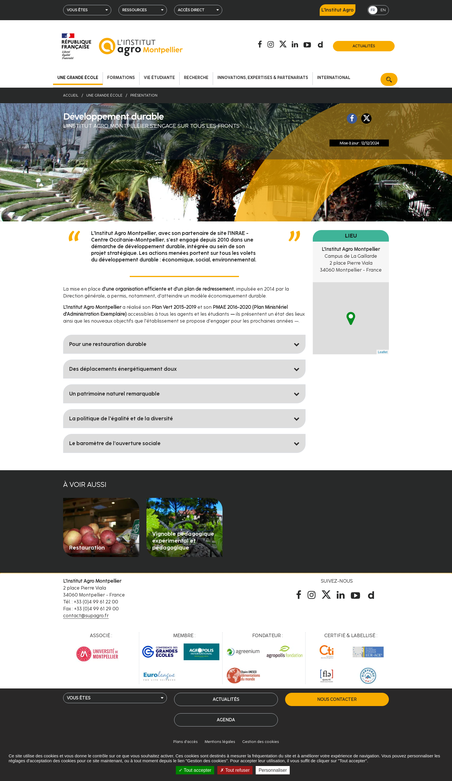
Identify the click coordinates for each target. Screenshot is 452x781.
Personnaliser (273, 770)
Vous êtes (77, 10)
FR (373, 10)
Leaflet (382, 352)
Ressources (134, 10)
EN (383, 10)
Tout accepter (195, 770)
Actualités (364, 46)
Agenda (226, 719)
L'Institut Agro (337, 10)
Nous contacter (337, 699)
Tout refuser (235, 770)
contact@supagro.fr (86, 615)
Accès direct (191, 10)
